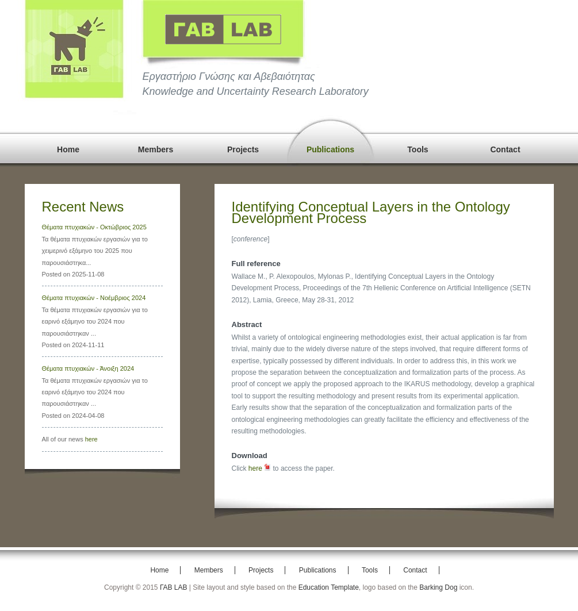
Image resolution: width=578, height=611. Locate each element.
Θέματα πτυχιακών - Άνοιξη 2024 (88, 368)
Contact (505, 149)
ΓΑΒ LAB (173, 587)
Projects (243, 149)
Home (68, 149)
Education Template (328, 587)
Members (155, 149)
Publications (330, 149)
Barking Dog (438, 587)
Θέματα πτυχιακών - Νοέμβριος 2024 (94, 297)
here (91, 439)
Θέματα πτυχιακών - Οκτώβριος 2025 (94, 227)
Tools (417, 149)
